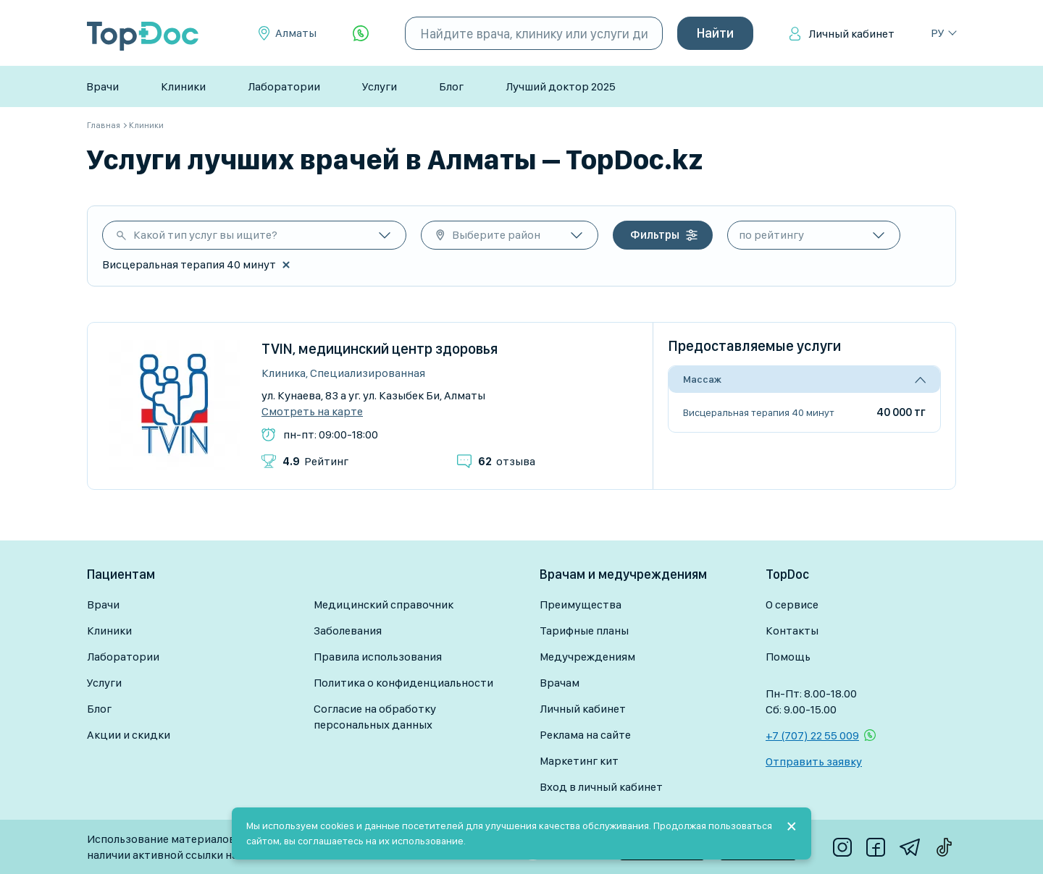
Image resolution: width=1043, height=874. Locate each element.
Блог (451, 86)
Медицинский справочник (383, 604)
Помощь (788, 656)
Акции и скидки (128, 735)
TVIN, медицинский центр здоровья (379, 348)
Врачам (559, 683)
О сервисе (792, 604)
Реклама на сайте (585, 735)
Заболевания (348, 630)
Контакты (792, 630)
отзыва (506, 461)
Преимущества (580, 604)
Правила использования (378, 656)
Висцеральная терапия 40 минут (758, 412)
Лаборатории (284, 86)
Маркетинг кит (579, 761)
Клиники (183, 86)
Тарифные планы (584, 630)
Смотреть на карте (312, 411)
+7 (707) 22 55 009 (812, 735)
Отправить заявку (814, 761)
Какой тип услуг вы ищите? (205, 235)
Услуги (379, 86)
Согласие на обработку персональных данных (375, 716)
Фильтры (654, 235)
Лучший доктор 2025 (561, 86)
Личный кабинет (851, 34)
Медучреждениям (587, 656)
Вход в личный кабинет (601, 787)
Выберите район (496, 235)
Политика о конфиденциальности (403, 683)
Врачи (102, 86)
